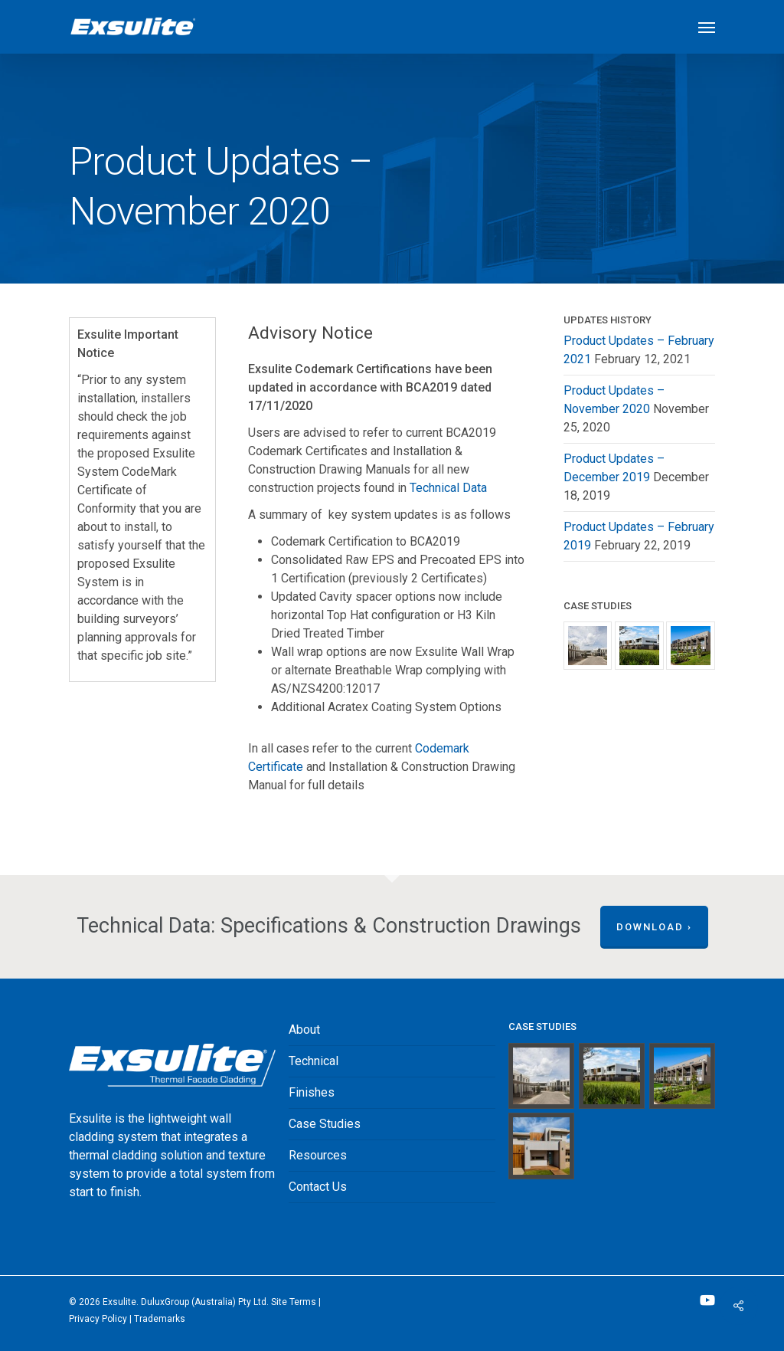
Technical (313, 1061)
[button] (706, 26)
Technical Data (448, 487)
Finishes (312, 1092)
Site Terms (293, 1302)
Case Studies (325, 1124)
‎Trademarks (159, 1318)
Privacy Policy (98, 1318)
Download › (654, 927)
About (304, 1029)
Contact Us (318, 1186)
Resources (318, 1155)
